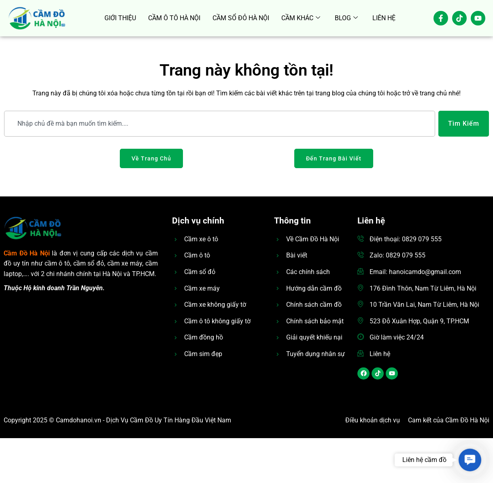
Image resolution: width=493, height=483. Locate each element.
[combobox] (219, 124)
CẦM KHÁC (300, 18)
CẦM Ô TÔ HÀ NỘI (174, 18)
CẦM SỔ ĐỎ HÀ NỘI (240, 18)
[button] (470, 460)
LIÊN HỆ (383, 18)
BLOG (346, 18)
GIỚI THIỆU (120, 18)
